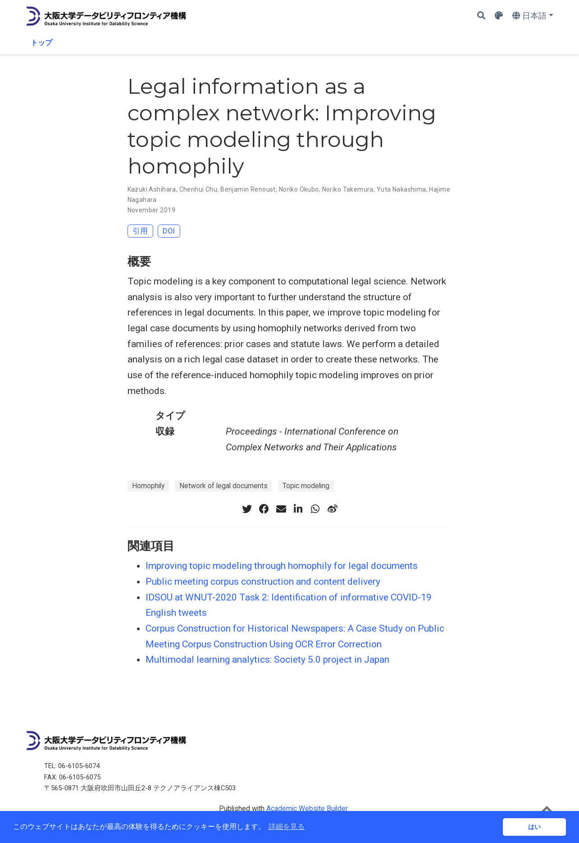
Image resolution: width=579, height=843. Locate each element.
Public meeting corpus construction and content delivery (263, 581)
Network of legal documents (223, 485)
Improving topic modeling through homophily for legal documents (282, 565)
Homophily (148, 485)
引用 (140, 230)
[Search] (481, 16)
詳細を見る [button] (287, 826)
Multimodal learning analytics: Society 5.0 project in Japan (267, 659)
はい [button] (534, 826)
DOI (169, 230)
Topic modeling (306, 485)
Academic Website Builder (307, 808)
